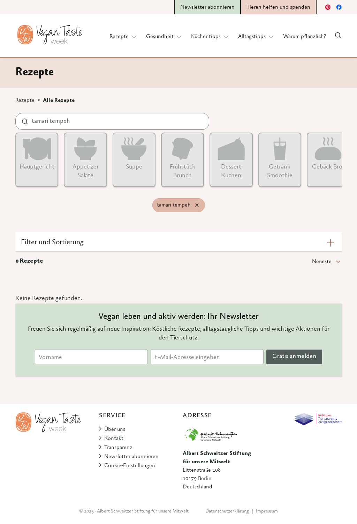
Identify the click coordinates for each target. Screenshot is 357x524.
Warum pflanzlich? (304, 36)
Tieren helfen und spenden (278, 7)
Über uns (114, 429)
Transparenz (118, 447)
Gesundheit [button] (164, 36)
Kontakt (113, 438)
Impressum (267, 511)
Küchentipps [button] (210, 36)
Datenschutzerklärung (227, 511)
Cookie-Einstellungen (129, 466)
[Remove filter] (196, 205)
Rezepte (25, 100)
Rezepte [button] (123, 36)
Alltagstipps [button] (256, 36)
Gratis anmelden (294, 356)
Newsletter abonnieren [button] (207, 7)
